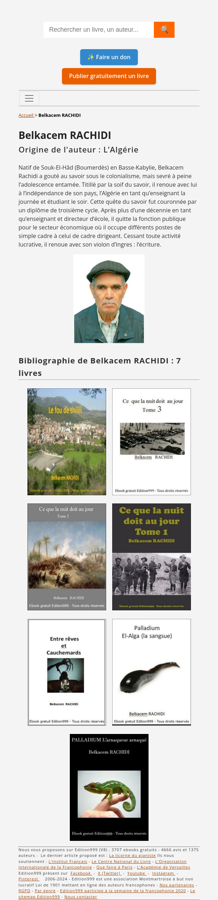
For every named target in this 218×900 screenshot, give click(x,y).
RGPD (24, 890)
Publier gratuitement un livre (109, 76)
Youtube (136, 873)
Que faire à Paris (115, 867)
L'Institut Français (67, 861)
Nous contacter (80, 896)
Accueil (27, 115)
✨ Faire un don (108, 57)
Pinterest (29, 878)
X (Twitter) (109, 873)
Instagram (164, 873)
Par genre (45, 890)
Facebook (81, 873)
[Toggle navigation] (29, 98)
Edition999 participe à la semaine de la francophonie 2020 (123, 890)
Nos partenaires (177, 885)
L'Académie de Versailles (164, 867)
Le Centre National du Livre (121, 861)
